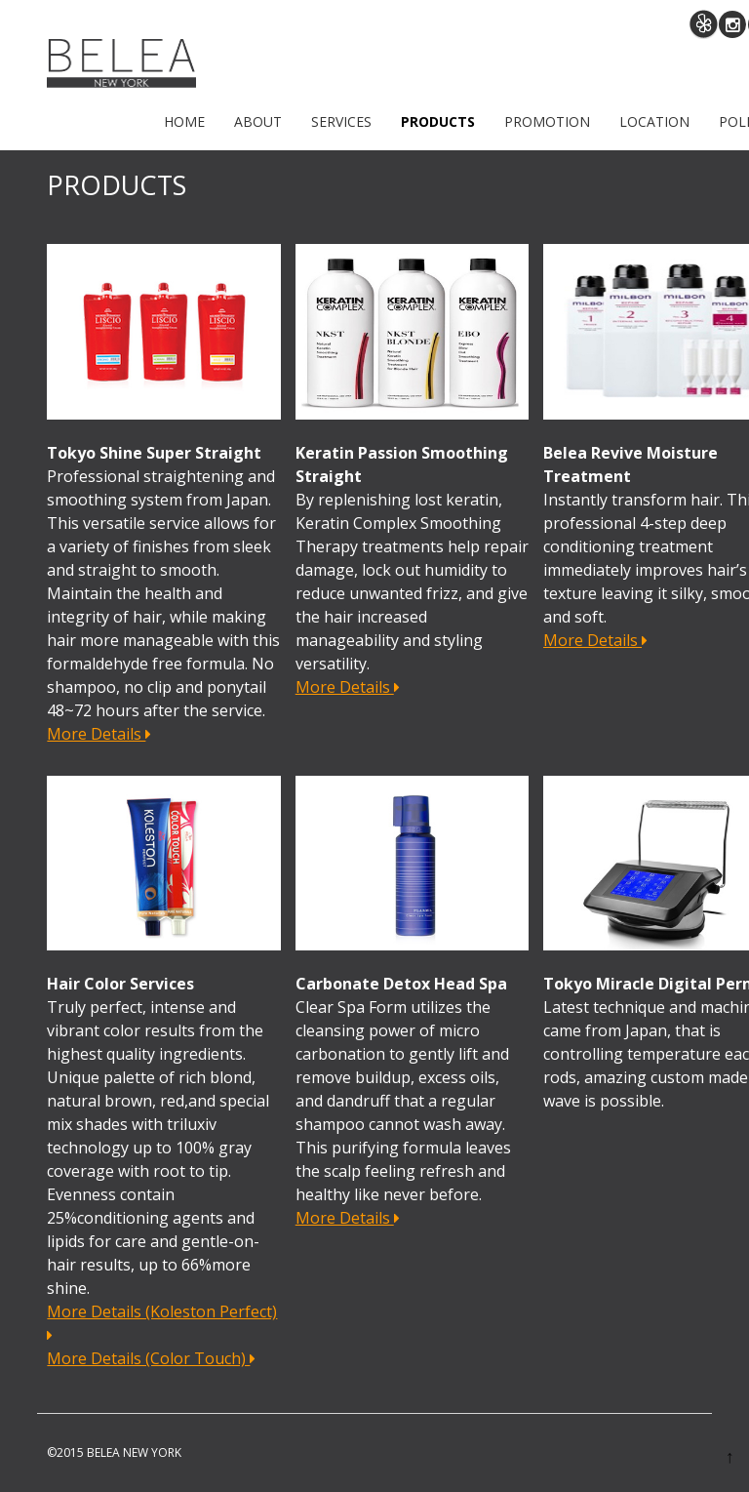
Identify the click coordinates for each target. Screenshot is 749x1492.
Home (184, 121)
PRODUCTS (438, 121)
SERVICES (341, 121)
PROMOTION (547, 121)
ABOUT (258, 121)
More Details (99, 734)
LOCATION (654, 121)
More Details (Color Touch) (151, 1358)
